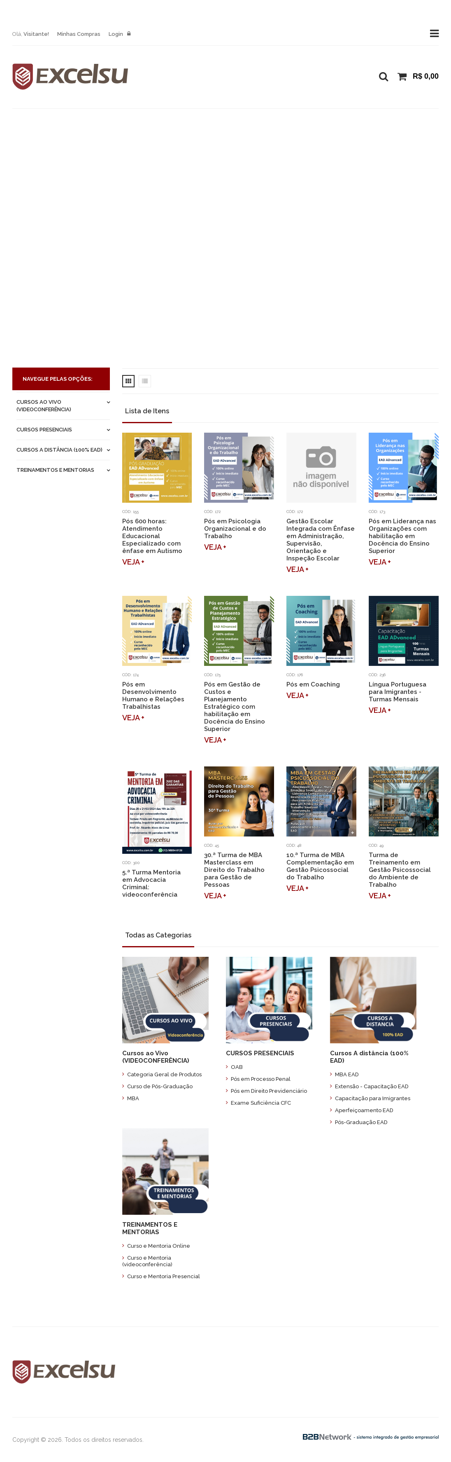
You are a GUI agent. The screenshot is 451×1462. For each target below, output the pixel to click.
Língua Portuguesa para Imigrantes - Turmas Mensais (397, 692)
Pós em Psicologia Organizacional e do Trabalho (235, 529)
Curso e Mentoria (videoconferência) (147, 1261)
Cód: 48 (293, 845)
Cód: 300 (131, 862)
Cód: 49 (376, 845)
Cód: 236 (377, 674)
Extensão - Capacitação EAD (369, 1086)
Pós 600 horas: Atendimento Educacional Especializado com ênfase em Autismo (152, 536)
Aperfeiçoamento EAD (361, 1110)
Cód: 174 (130, 674)
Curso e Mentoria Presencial (161, 1276)
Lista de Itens (147, 411)
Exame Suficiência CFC (258, 1103)
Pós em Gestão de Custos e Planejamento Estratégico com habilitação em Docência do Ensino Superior (234, 707)
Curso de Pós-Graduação (157, 1086)
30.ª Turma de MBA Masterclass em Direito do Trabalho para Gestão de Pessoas (234, 869)
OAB (234, 1067)
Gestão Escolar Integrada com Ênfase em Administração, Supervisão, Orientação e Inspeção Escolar (320, 540)
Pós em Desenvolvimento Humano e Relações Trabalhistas (153, 695)
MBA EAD (344, 1074)
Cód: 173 (377, 511)
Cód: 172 (212, 511)
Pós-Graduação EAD (359, 1122)
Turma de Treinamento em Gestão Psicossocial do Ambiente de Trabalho (400, 869)
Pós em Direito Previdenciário (266, 1091)
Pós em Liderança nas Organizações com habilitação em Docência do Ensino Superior (402, 536)
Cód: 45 (211, 845)
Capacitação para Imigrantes (370, 1098)
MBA (130, 1098)
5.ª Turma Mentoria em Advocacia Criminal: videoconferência (151, 883)
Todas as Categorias (158, 935)
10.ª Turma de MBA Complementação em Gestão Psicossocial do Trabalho (320, 866)
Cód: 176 (294, 674)
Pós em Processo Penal (258, 1079)
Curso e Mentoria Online (156, 1246)
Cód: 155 (130, 511)
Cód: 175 (212, 674)
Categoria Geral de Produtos (162, 1074)
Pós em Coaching (313, 684)
